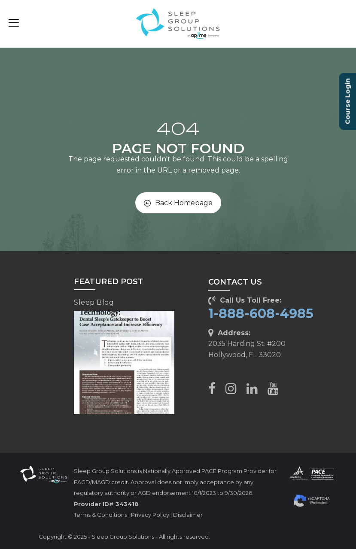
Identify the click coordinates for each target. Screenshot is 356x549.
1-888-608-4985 (260, 314)
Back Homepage (178, 203)
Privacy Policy (150, 514)
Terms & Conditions (100, 514)
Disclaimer (188, 514)
